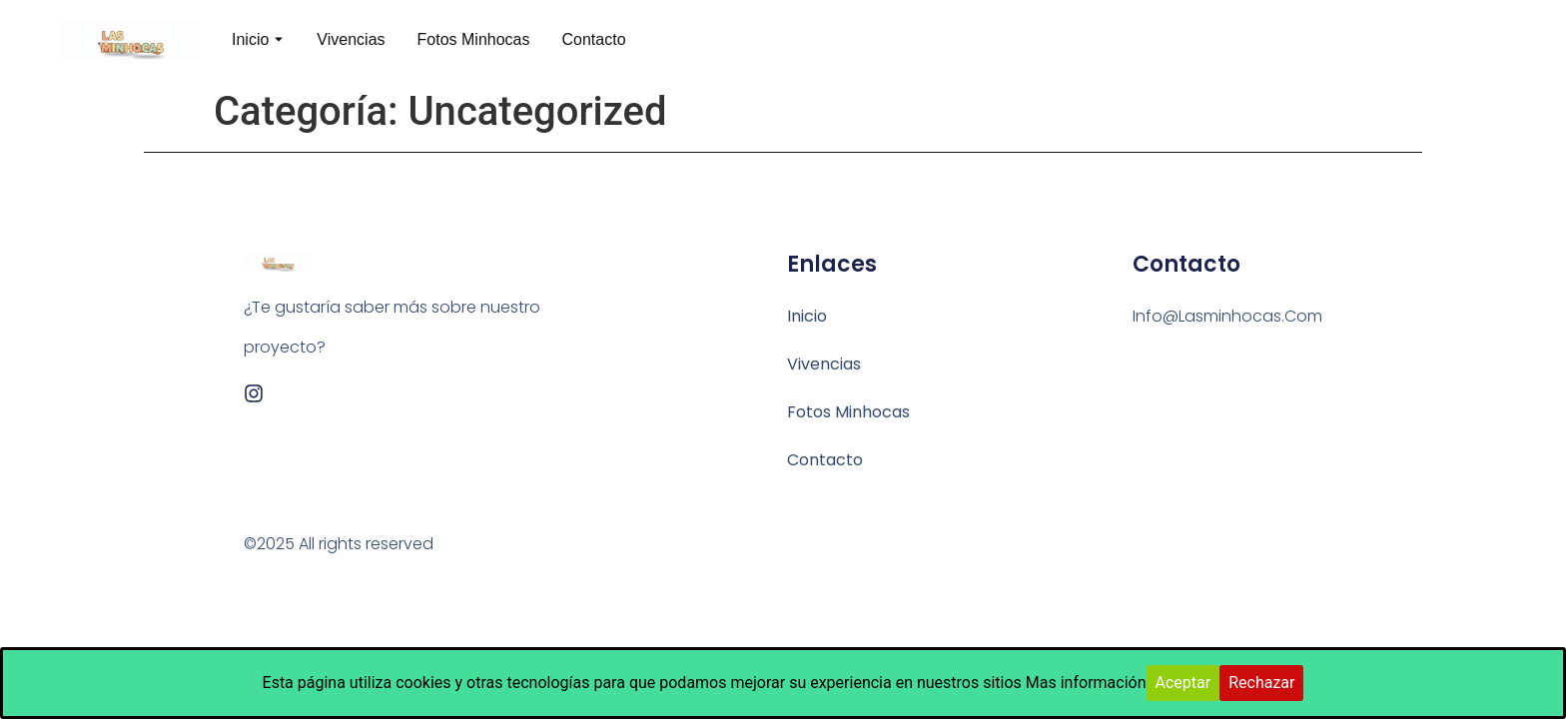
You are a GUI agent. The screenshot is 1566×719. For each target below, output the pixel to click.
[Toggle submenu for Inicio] (277, 40)
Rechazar (1261, 682)
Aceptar (1183, 682)
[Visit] (1498, 40)
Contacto (593, 39)
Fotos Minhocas (473, 39)
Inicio (250, 39)
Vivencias (351, 39)
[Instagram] (254, 393)
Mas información (1086, 682)
